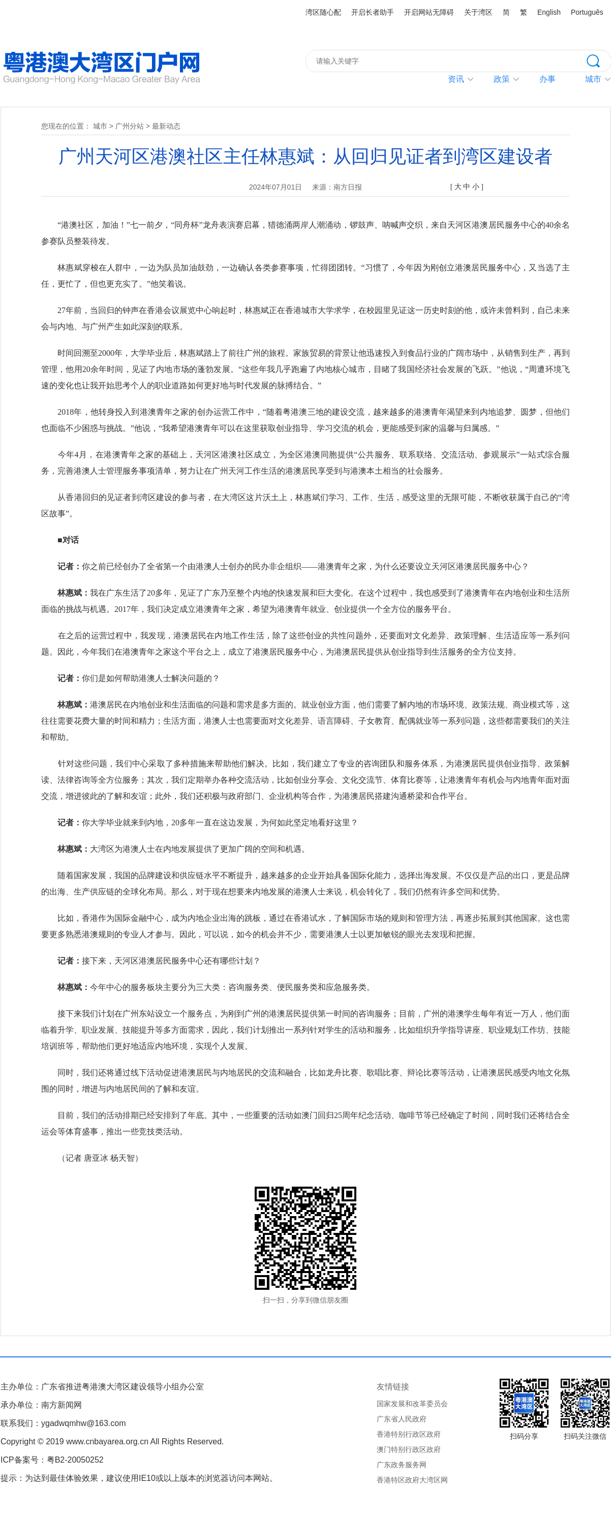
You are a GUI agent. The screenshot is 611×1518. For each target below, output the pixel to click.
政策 (502, 79)
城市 (100, 126)
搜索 (599, 60)
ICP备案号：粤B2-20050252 (52, 1459)
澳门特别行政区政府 (409, 1449)
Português (587, 12)
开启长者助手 (372, 12)
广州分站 (129, 126)
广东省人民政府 (401, 1419)
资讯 (456, 79)
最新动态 (166, 126)
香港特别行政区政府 (409, 1434)
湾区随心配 (323, 12)
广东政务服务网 (401, 1465)
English (549, 12)
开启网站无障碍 (429, 12)
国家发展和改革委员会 (412, 1404)
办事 (547, 79)
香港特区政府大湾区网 (412, 1480)
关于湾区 (478, 12)
